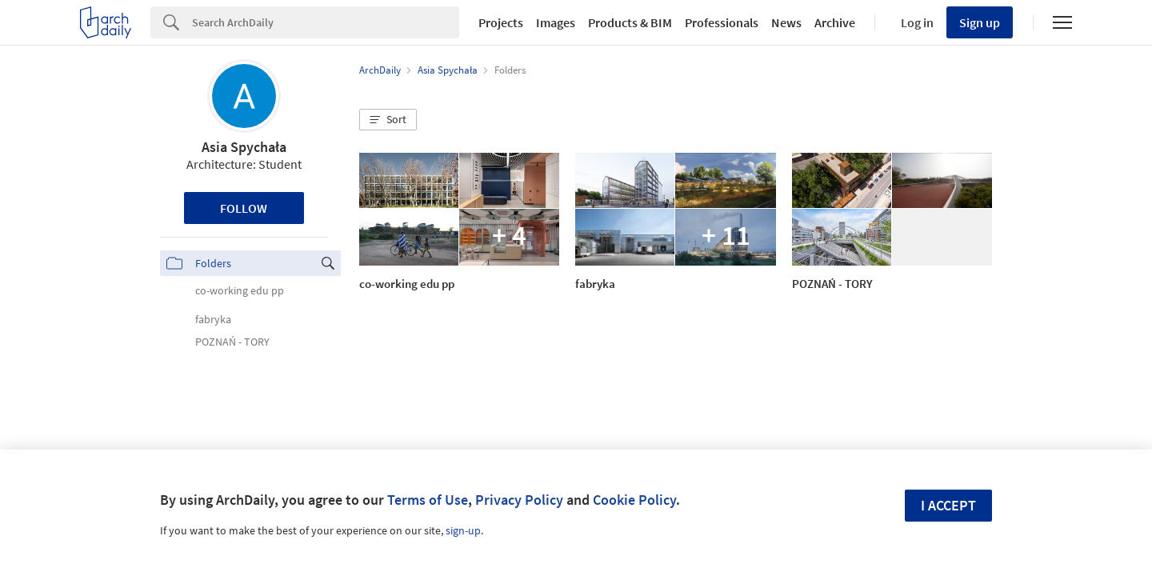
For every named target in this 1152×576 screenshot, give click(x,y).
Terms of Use (427, 499)
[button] (388, 120)
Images (555, 22)
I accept (948, 505)
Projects (500, 22)
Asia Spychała (244, 147)
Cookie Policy (634, 499)
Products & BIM (630, 22)
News (786, 22)
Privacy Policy (519, 499)
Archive (834, 22)
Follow (243, 208)
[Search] (325, 22)
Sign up (979, 22)
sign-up (463, 530)
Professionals (721, 22)
